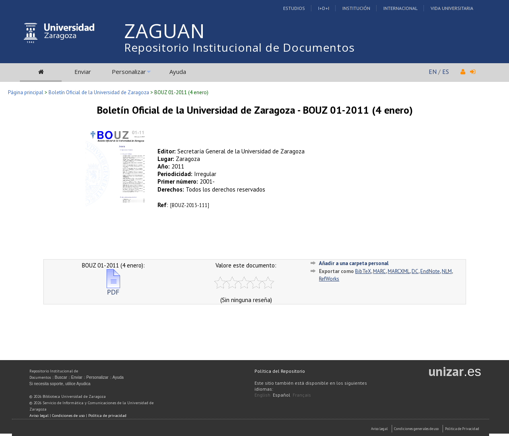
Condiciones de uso (68, 415)
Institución (356, 8)
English (262, 395)
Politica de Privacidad (462, 428)
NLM (447, 271)
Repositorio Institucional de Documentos (239, 47)
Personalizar (129, 72)
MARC (379, 271)
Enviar (82, 72)
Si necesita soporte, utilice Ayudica (60, 384)
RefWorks (329, 278)
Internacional (400, 8)
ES (445, 72)
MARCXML (399, 271)
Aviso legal (39, 415)
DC (415, 271)
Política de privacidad (107, 415)
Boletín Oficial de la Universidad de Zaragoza (99, 92)
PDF (113, 288)
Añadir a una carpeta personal (354, 263)
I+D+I (323, 8)
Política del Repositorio (279, 371)
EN (433, 72)
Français (302, 395)
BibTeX (363, 271)
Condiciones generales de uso (416, 428)
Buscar (61, 377)
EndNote (430, 271)
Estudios (294, 8)
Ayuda (177, 72)
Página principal (25, 92)
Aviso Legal (379, 428)
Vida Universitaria (452, 8)
